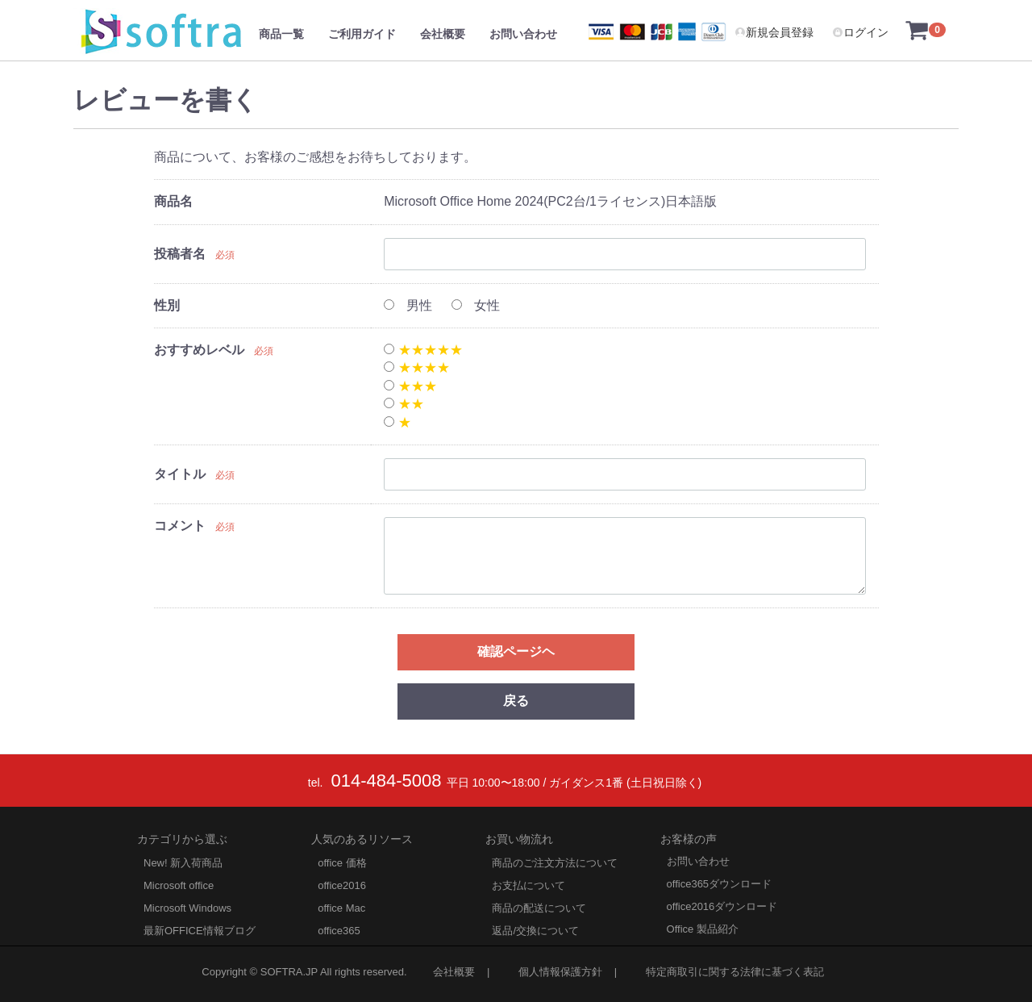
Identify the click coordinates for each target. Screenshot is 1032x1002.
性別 (167, 305)
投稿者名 (180, 254)
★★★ (410, 386)
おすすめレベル (199, 350)
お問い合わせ (523, 33)
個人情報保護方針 (560, 971)
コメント (180, 525)
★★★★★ (423, 350)
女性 (475, 305)
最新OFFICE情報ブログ (200, 930)
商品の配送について (539, 907)
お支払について (528, 885)
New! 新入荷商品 (183, 862)
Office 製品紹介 (703, 928)
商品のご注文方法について (555, 862)
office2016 (342, 885)
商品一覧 (281, 33)
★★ (403, 404)
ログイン (860, 32)
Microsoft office (179, 885)
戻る (516, 701)
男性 (407, 305)
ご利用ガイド (362, 33)
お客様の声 (688, 838)
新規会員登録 (774, 32)
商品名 (173, 201)
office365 (339, 930)
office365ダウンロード (719, 883)
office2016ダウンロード (722, 906)
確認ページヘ (516, 651)
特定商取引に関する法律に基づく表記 (735, 971)
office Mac (341, 907)
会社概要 (442, 33)
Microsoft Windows (187, 907)
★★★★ (416, 367)
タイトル (180, 474)
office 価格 (342, 862)
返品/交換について (535, 930)
